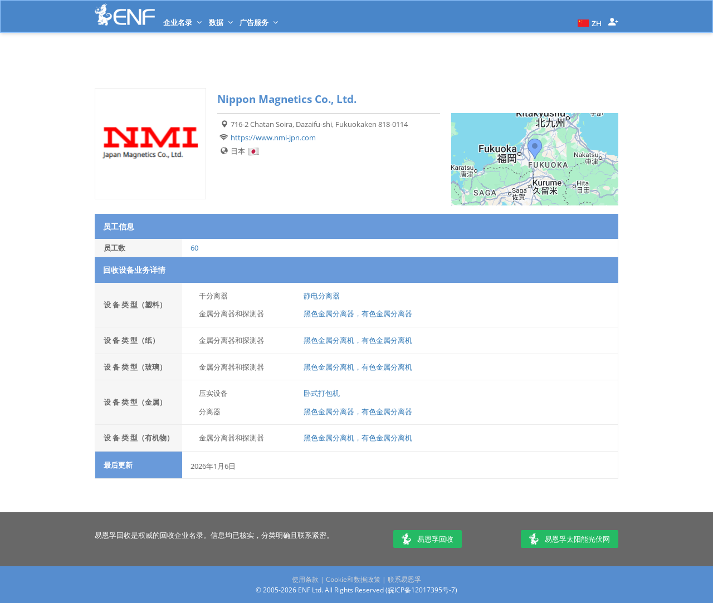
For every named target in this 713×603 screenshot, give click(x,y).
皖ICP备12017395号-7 (421, 590)
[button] (588, 22)
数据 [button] (221, 22)
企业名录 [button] (182, 22)
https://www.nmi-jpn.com (273, 138)
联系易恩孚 (404, 579)
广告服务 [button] (259, 22)
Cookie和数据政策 (353, 579)
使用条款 (305, 579)
